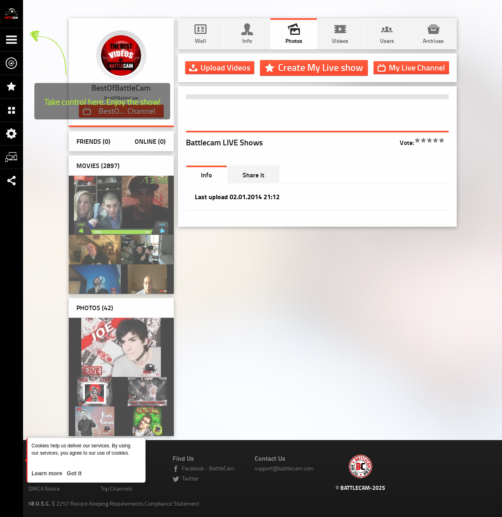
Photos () (94, 307)
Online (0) (150, 141)
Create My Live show (320, 67)
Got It (73, 473)
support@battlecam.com (284, 468)
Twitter (190, 478)
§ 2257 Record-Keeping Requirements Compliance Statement (113, 503)
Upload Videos (225, 67)
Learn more (48, 473)
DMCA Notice (44, 488)
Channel (417, 67)
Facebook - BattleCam (208, 468)
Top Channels (117, 488)
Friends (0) (93, 141)
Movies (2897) (98, 165)
